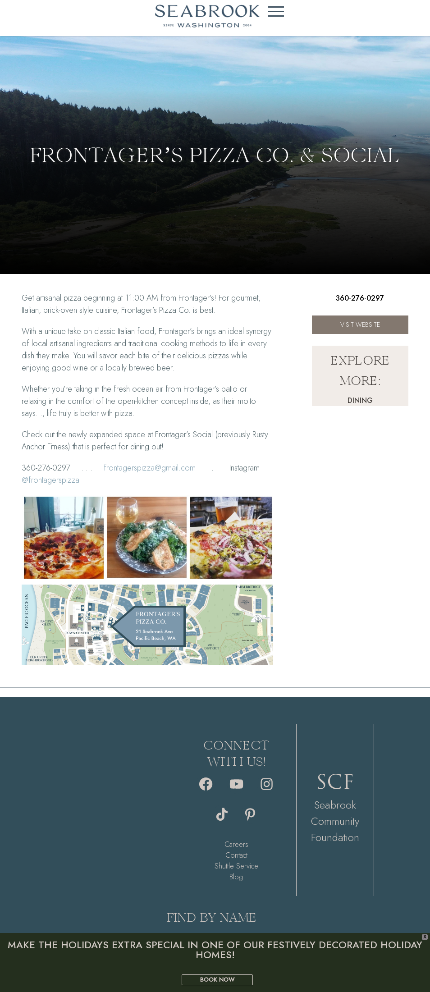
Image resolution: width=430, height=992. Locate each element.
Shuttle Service (236, 866)
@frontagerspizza (50, 480)
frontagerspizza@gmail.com (150, 468)
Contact (236, 855)
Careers (236, 844)
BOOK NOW (217, 979)
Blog (236, 877)
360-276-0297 (360, 298)
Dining (360, 400)
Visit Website (360, 324)
